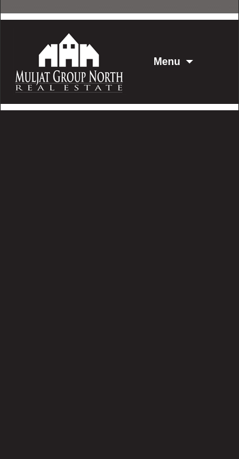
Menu (167, 61)
